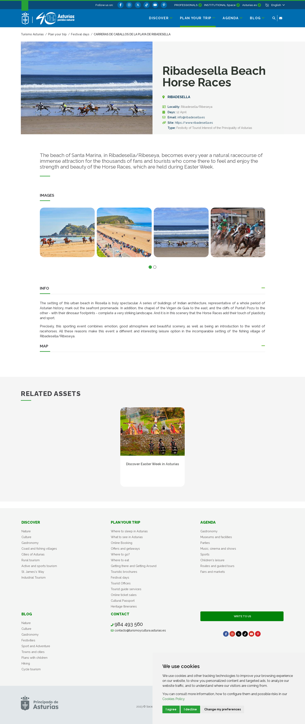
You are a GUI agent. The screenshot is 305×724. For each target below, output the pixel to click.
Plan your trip (125, 522)
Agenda (208, 522)
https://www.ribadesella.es (194, 122)
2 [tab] (154, 267)
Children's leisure (212, 560)
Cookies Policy (173, 699)
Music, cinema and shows (218, 548)
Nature (26, 531)
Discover (30, 522)
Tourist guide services (126, 589)
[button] (277, 5)
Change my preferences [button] (222, 709)
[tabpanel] (67, 235)
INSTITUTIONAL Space (220, 5)
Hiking (25, 663)
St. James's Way (32, 571)
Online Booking (121, 542)
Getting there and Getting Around (133, 566)
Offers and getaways (125, 548)
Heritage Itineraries (124, 606)
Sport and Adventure (35, 646)
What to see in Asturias (127, 537)
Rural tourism (30, 560)
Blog (26, 614)
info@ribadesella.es (191, 117)
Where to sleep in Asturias (129, 531)
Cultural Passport (123, 600)
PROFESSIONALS (186, 5)
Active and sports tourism (39, 566)
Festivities (28, 640)
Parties (205, 542)
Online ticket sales (124, 595)
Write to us (242, 616)
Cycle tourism (31, 669)
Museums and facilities (216, 537)
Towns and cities (33, 652)
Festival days (120, 577)
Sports (204, 554)
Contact (120, 614)
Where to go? (120, 554)
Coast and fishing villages (39, 548)
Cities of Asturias (33, 554)
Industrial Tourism (33, 577)
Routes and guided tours (217, 566)
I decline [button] (190, 709)
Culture (26, 537)
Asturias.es (249, 5)
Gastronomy (30, 542)
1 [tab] (150, 267)
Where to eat (120, 560)
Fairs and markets (212, 571)
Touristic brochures (124, 571)
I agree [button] (171, 709)
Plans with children (34, 657)
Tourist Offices (121, 583)
